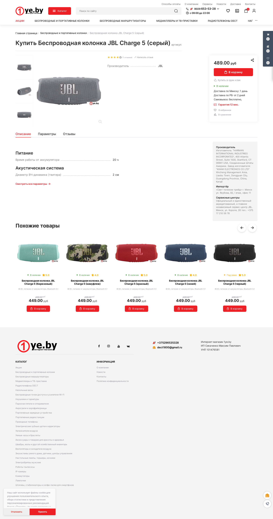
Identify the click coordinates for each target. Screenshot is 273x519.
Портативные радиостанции (29, 417)
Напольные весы (24, 390)
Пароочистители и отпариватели (32, 403)
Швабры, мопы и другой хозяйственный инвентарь (41, 444)
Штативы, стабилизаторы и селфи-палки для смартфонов (44, 485)
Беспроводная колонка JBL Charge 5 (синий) (185, 282)
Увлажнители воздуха (26, 430)
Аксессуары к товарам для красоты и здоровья (39, 440)
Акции (19, 20)
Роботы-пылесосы (25, 467)
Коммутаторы (22, 476)
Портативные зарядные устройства (33, 412)
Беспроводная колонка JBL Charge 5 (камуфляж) (87, 282)
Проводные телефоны (26, 421)
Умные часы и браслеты (27, 435)
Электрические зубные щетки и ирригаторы (37, 426)
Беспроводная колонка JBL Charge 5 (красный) (136, 282)
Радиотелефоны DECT (222, 20)
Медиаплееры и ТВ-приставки (176, 20)
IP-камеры (20, 471)
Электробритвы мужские (28, 462)
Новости (101, 372)
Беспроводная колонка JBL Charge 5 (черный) (234, 282)
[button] (267, 504)
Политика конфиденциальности (113, 381)
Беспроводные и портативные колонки (62, 20)
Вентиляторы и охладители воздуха (33, 449)
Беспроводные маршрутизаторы (123, 20)
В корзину (233, 72)
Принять (42, 511)
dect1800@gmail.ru (169, 347)
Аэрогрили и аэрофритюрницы (31, 408)
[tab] (24, 134)
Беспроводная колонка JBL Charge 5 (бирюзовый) (38, 282)
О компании (103, 367)
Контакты (101, 376)
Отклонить (16, 511)
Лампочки (20, 480)
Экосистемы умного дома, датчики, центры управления (43, 453)
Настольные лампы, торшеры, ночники (35, 458)
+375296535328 (166, 342)
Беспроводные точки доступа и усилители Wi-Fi (39, 394)
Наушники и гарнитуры (27, 399)
